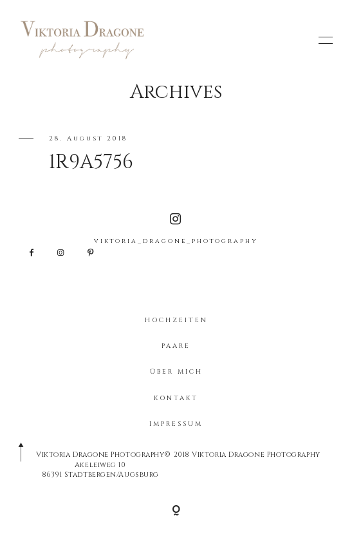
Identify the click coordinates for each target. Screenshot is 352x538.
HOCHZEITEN (176, 320)
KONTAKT (176, 398)
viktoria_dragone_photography (176, 229)
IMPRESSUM (176, 423)
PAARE (176, 346)
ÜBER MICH (176, 371)
